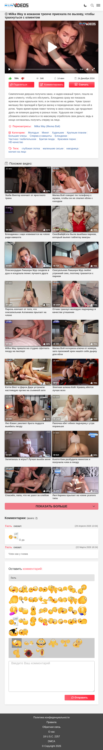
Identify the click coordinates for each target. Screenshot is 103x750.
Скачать (84, 84)
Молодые (33, 132)
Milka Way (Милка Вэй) (47, 126)
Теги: (16, 148)
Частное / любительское (22, 139)
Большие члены (18, 136)
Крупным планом (76, 132)
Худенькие (58, 132)
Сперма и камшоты (41, 136)
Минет (45, 132)
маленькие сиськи (53, 148)
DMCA (51, 741)
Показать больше (51, 506)
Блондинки (61, 136)
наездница (72, 148)
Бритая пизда (46, 139)
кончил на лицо (17, 151)
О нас (51, 731)
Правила (51, 722)
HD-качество (16, 142)
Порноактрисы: (22, 126)
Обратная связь (52, 727)
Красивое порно (67, 139)
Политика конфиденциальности (51, 717)
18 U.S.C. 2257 (51, 736)
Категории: (18, 132)
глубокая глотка (31, 148)
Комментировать (53, 84)
